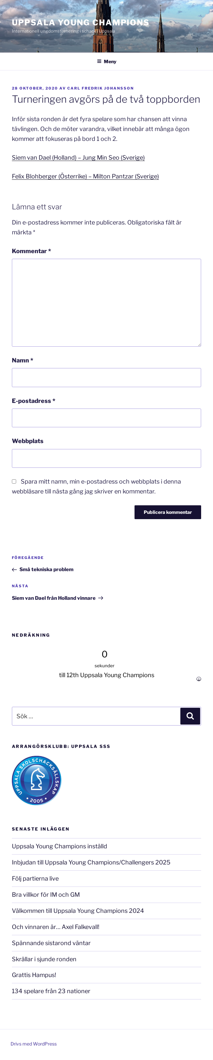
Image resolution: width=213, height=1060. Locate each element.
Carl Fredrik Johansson (100, 88)
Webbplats (28, 440)
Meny (106, 61)
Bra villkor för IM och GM (46, 894)
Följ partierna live (35, 878)
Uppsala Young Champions (81, 22)
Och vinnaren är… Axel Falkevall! (55, 926)
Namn (22, 360)
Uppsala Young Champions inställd (59, 846)
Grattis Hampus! (34, 974)
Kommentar (31, 251)
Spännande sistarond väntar (51, 943)
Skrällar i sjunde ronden (44, 959)
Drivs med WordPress (34, 1044)
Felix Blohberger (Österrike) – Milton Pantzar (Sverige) (85, 176)
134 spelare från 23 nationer (51, 991)
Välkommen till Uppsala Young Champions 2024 (78, 910)
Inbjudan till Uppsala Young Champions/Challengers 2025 (91, 862)
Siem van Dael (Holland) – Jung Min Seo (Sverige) (78, 157)
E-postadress (33, 400)
